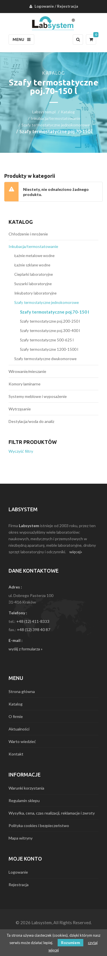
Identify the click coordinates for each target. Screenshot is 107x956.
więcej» (75, 551)
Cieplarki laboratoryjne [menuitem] (33, 274)
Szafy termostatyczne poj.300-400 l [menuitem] (50, 330)
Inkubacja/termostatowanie (55, 118)
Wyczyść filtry (21, 451)
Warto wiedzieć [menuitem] (22, 741)
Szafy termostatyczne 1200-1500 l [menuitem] (49, 349)
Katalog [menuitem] (16, 704)
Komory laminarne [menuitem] (25, 383)
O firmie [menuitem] (16, 716)
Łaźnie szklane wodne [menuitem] (32, 265)
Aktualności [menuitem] (19, 729)
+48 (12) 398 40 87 (33, 629)
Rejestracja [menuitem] (67, 6)
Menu (22, 39)
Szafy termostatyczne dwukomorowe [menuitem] (45, 358)
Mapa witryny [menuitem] (21, 838)
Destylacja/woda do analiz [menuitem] (31, 421)
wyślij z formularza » (26, 648)
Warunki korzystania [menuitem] (26, 788)
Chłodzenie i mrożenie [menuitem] (28, 233)
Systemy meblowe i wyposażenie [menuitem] (38, 396)
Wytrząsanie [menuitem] (20, 408)
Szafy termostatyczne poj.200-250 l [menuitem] (50, 321)
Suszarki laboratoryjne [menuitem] (33, 283)
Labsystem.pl (44, 111)
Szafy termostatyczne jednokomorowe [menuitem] (46, 302)
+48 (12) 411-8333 (32, 621)
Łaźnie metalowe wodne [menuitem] (34, 255)
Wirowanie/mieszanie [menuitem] (27, 371)
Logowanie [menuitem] (44, 6)
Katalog (68, 111)
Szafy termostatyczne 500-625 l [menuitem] (47, 340)
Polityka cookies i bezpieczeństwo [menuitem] (39, 825)
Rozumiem (70, 942)
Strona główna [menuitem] (22, 691)
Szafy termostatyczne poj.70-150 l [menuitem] (54, 311)
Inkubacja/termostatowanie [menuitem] (33, 246)
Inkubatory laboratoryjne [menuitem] (35, 293)
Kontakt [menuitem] (16, 754)
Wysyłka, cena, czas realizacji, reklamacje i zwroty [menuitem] (52, 813)
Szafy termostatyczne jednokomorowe (55, 124)
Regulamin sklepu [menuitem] (24, 800)
